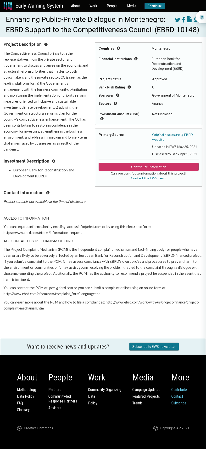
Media (131, 6)
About (75, 6)
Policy (92, 403)
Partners (54, 389)
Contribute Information (148, 167)
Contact (177, 396)
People (112, 6)
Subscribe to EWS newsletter (154, 347)
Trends (137, 403)
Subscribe (178, 403)
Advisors (54, 408)
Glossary (23, 410)
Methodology (27, 389)
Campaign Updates (146, 389)
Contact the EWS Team (148, 178)
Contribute (155, 6)
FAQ (20, 403)
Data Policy (25, 396)
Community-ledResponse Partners (62, 398)
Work (93, 6)
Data (91, 396)
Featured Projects (146, 396)
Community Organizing (104, 389)
